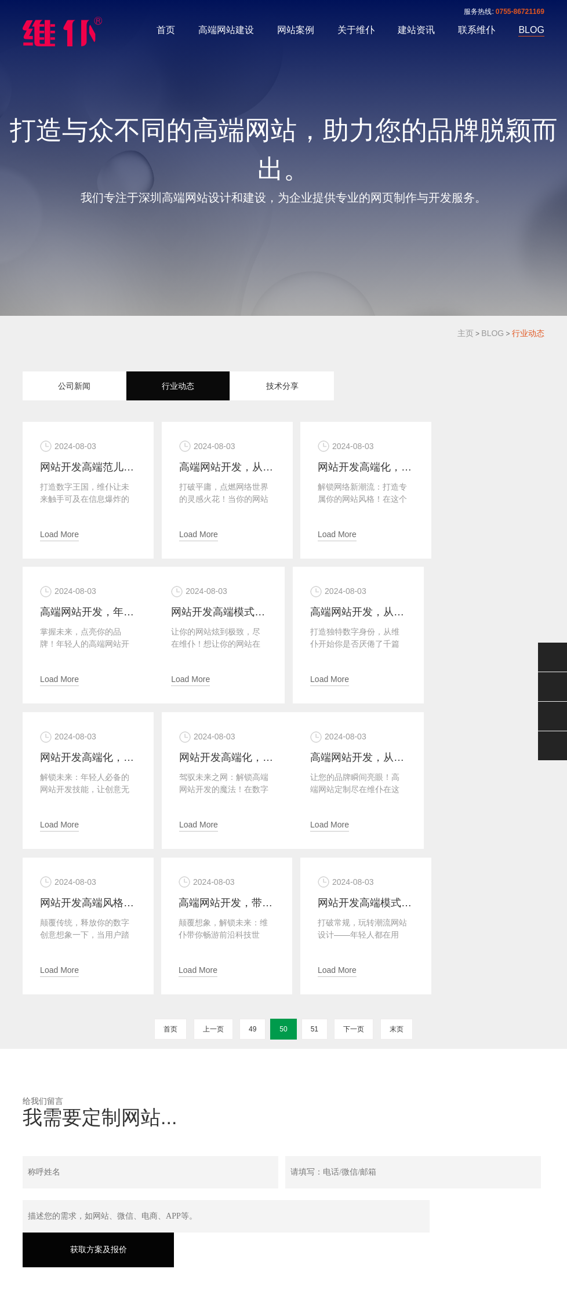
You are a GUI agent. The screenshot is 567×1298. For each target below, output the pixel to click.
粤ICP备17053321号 (165, 1240)
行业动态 (528, 333)
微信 (552, 657)
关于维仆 (356, 30)
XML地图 (282, 1255)
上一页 (213, 882)
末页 (397, 882)
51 (314, 882)
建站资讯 (416, 30)
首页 (166, 30)
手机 (552, 716)
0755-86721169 (520, 12)
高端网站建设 (226, 30)
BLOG (531, 30)
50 (283, 882)
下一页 (353, 882)
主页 (465, 333)
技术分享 (282, 386)
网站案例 (295, 30)
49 (252, 882)
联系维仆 (476, 30)
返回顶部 (552, 745)
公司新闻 (74, 386)
